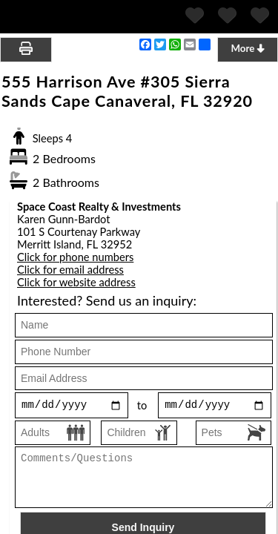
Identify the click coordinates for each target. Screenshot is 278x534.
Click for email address (70, 269)
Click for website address (76, 282)
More (247, 48)
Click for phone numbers (75, 257)
